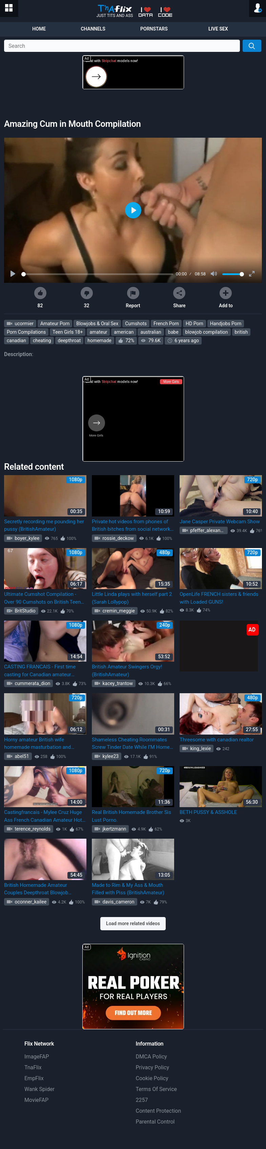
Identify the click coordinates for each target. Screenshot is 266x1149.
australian (150, 332)
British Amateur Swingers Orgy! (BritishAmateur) (127, 671)
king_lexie (200, 748)
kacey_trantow (117, 683)
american (124, 332)
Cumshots (136, 323)
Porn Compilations (26, 332)
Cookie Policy (152, 1078)
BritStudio (25, 611)
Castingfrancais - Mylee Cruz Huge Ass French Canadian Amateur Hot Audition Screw (43, 816)
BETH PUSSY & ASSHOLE (208, 812)
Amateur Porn (54, 323)
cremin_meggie (118, 611)
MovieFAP (36, 1100)
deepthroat (69, 340)
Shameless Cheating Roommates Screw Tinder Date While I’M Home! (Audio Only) (131, 744)
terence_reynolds (32, 829)
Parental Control (155, 1121)
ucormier (24, 323)
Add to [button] (226, 297)
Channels (93, 29)
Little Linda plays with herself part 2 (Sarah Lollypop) (132, 598)
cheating (42, 340)
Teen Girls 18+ (68, 332)
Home (39, 29)
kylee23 (110, 756)
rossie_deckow (117, 538)
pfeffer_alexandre (208, 530)
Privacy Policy (152, 1067)
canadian (16, 340)
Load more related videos (133, 923)
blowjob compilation (206, 332)
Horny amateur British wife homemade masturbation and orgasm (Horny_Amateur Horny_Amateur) (37, 744)
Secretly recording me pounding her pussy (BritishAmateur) (44, 525)
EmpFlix (34, 1078)
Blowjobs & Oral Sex (97, 323)
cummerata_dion (32, 683)
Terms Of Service (156, 1089)
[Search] (252, 46)
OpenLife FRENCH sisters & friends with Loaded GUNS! (219, 598)
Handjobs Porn (225, 323)
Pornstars (154, 29)
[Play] (13, 274)
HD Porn (194, 323)
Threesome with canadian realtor (217, 740)
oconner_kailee (30, 901)
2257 (142, 1100)
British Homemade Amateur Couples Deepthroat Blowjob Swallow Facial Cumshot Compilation (36, 889)
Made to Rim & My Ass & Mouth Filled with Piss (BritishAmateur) (128, 889)
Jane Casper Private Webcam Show (220, 522)
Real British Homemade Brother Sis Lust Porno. (131, 816)
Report (133, 297)
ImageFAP (36, 1056)
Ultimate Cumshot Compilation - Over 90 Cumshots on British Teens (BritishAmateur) (43, 598)
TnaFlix (33, 1067)
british (241, 332)
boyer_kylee (26, 538)
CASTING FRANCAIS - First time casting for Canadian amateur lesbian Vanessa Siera (40, 671)
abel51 (21, 756)
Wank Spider (39, 1089)
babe (173, 332)
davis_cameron (118, 901)
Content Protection (158, 1111)
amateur (98, 332)
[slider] (97, 274)
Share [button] (179, 297)
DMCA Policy (151, 1056)
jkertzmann (113, 829)
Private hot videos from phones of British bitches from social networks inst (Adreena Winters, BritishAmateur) (132, 526)
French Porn (166, 323)
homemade (99, 340)
